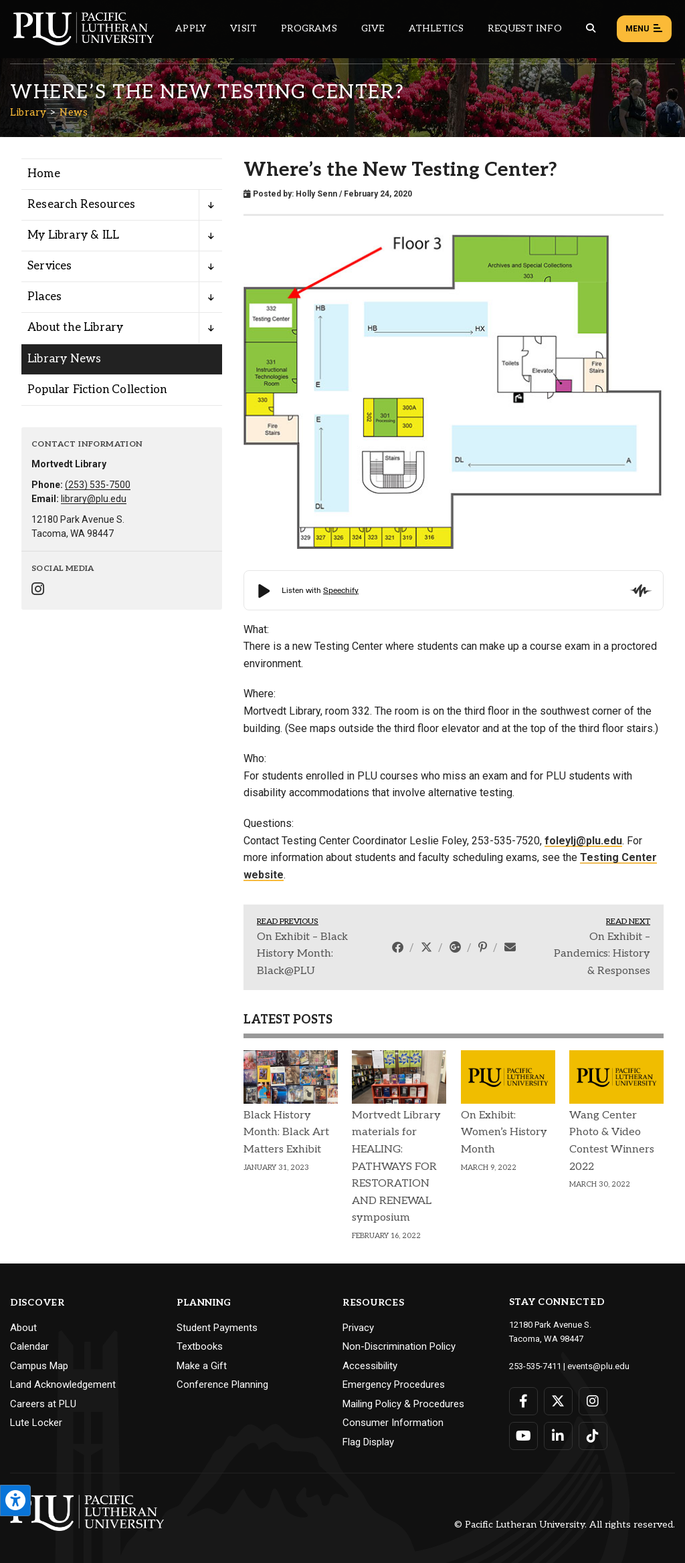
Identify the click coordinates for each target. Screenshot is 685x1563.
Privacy (358, 1328)
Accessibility (369, 1366)
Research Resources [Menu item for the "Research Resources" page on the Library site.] (81, 204)
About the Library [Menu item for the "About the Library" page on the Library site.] (75, 327)
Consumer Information (393, 1423)
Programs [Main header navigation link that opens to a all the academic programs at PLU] (309, 28)
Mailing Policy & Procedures (403, 1404)
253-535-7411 (535, 1366)
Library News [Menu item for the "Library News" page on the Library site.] (64, 359)
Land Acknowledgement (63, 1384)
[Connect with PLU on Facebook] (523, 1401)
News (74, 112)
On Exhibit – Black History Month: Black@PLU (302, 954)
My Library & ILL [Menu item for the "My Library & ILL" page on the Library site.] (73, 235)
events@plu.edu (598, 1366)
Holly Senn (316, 194)
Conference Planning (222, 1384)
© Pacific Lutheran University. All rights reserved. (564, 1525)
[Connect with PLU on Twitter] (558, 1401)
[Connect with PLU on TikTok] (593, 1436)
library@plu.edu (93, 498)
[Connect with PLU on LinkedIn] (558, 1436)
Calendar (29, 1346)
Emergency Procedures (393, 1384)
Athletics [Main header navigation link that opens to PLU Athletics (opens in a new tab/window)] (436, 28)
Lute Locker (36, 1423)
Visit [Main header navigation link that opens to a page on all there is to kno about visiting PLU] (243, 28)
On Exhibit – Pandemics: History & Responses (602, 954)
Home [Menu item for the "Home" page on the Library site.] (43, 174)
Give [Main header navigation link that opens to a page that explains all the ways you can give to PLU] (373, 28)
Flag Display (368, 1442)
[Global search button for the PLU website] (591, 28)
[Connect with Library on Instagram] (37, 590)
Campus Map (39, 1366)
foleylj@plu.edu (583, 840)
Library (28, 112)
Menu (644, 29)
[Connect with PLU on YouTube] (523, 1436)
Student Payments (217, 1328)
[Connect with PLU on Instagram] (593, 1401)
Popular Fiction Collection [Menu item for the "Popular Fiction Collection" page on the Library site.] (97, 389)
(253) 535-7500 (97, 484)
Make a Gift (202, 1366)
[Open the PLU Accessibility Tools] (15, 1500)
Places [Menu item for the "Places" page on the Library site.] (44, 297)
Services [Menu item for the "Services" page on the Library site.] (49, 266)
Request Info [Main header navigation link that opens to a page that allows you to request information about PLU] (524, 28)
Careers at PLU (43, 1404)
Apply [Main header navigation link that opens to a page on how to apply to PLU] (190, 28)
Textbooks (200, 1346)
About (23, 1328)
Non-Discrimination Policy (399, 1346)
